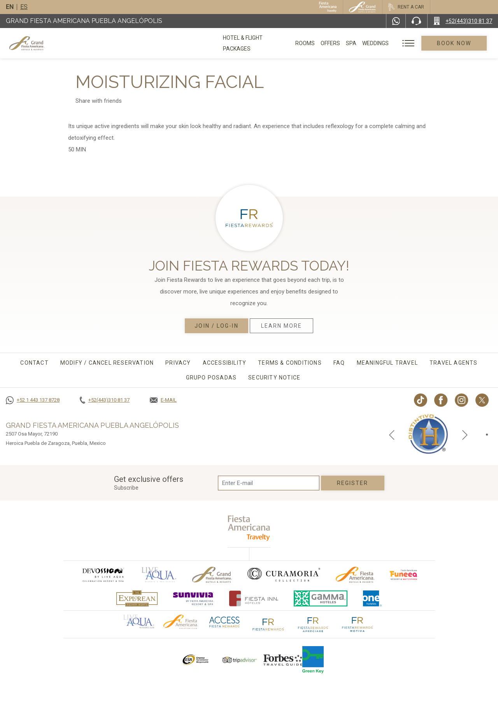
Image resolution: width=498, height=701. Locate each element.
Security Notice (274, 377)
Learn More (281, 326)
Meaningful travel (387, 363)
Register (352, 483)
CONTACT (34, 363)
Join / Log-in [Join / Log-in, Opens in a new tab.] (216, 326)
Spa (353, 43)
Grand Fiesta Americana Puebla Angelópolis (84, 21)
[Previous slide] (392, 434)
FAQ (339, 363)
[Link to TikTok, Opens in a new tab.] (420, 400)
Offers (332, 43)
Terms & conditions (290, 363)
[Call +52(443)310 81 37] (463, 21)
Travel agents (454, 363)
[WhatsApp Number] (396, 21)
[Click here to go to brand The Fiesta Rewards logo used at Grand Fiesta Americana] (268, 624)
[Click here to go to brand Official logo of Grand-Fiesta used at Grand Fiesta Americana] (212, 575)
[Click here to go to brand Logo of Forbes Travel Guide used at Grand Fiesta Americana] (282, 660)
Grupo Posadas (211, 377)
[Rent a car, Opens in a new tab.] (406, 7)
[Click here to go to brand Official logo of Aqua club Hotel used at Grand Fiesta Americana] (138, 621)
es (24, 7)
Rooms (307, 43)
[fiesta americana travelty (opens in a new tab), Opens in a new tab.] (249, 528)
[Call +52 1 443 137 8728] (33, 400)
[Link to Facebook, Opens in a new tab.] (441, 400)
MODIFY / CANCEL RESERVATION (107, 363)
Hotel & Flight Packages (257, 46)
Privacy (178, 363)
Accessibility (225, 363)
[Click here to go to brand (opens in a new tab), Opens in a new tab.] (103, 575)
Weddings (377, 43)
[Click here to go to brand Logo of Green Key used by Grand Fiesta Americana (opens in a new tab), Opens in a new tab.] (313, 659)
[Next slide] (465, 434)
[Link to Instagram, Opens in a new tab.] (461, 400)
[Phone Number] (416, 21)
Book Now (455, 43)
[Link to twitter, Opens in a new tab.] (482, 400)
